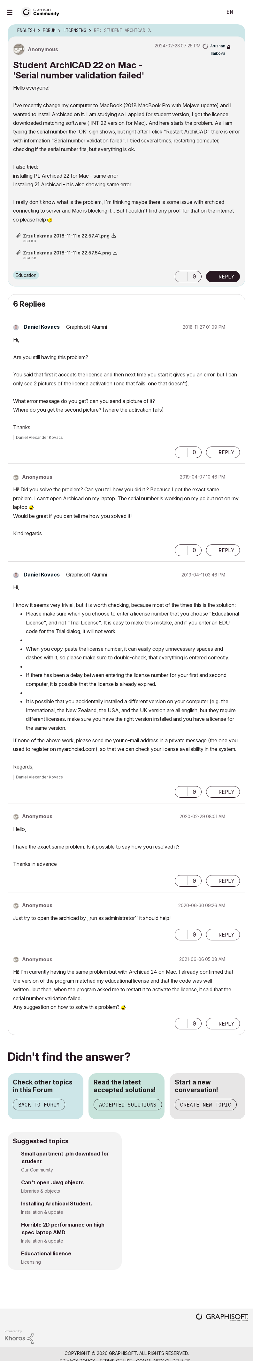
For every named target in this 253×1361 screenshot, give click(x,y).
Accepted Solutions (128, 1104)
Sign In (242, 12)
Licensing (31, 1262)
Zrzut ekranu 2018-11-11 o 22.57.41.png (66, 235)
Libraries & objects (40, 1191)
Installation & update (42, 1212)
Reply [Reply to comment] (226, 452)
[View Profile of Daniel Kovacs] (42, 327)
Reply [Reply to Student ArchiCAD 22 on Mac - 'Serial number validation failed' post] (226, 276)
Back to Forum (39, 1104)
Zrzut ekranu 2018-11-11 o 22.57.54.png (67, 252)
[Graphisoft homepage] (222, 1318)
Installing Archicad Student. (56, 1203)
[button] (181, 276)
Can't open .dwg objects (52, 1182)
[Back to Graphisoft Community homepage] (42, 11)
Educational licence (46, 1253)
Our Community (37, 1169)
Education (26, 275)
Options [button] (236, 30)
